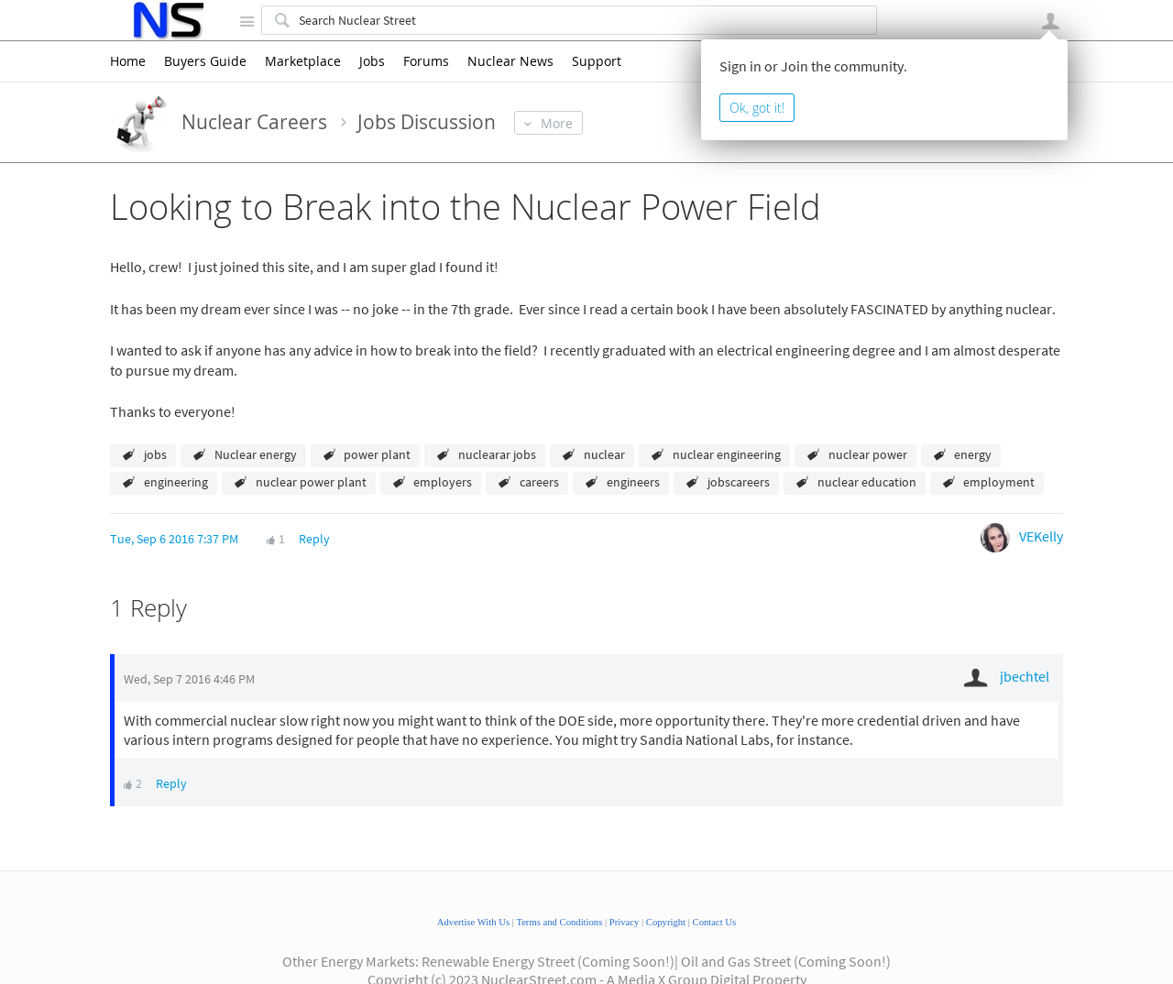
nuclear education (866, 482)
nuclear (604, 454)
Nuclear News (510, 61)
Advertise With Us (473, 922)
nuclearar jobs (497, 454)
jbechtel (1024, 676)
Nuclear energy (255, 454)
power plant (377, 454)
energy (973, 454)
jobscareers (738, 482)
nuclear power (867, 454)
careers (539, 482)
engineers (633, 482)
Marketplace (303, 61)
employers (442, 482)
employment (999, 482)
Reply (314, 538)
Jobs (372, 61)
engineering (176, 482)
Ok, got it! (756, 107)
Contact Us (715, 922)
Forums (426, 61)
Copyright (665, 922)
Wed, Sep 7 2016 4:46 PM (189, 679)
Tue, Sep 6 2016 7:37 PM (174, 538)
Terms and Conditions (559, 922)
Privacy (624, 922)
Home (128, 61)
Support (596, 61)
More (557, 123)
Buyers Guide (205, 61)
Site (246, 21)
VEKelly (1041, 536)
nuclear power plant (311, 482)
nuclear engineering (727, 454)
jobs (155, 454)
